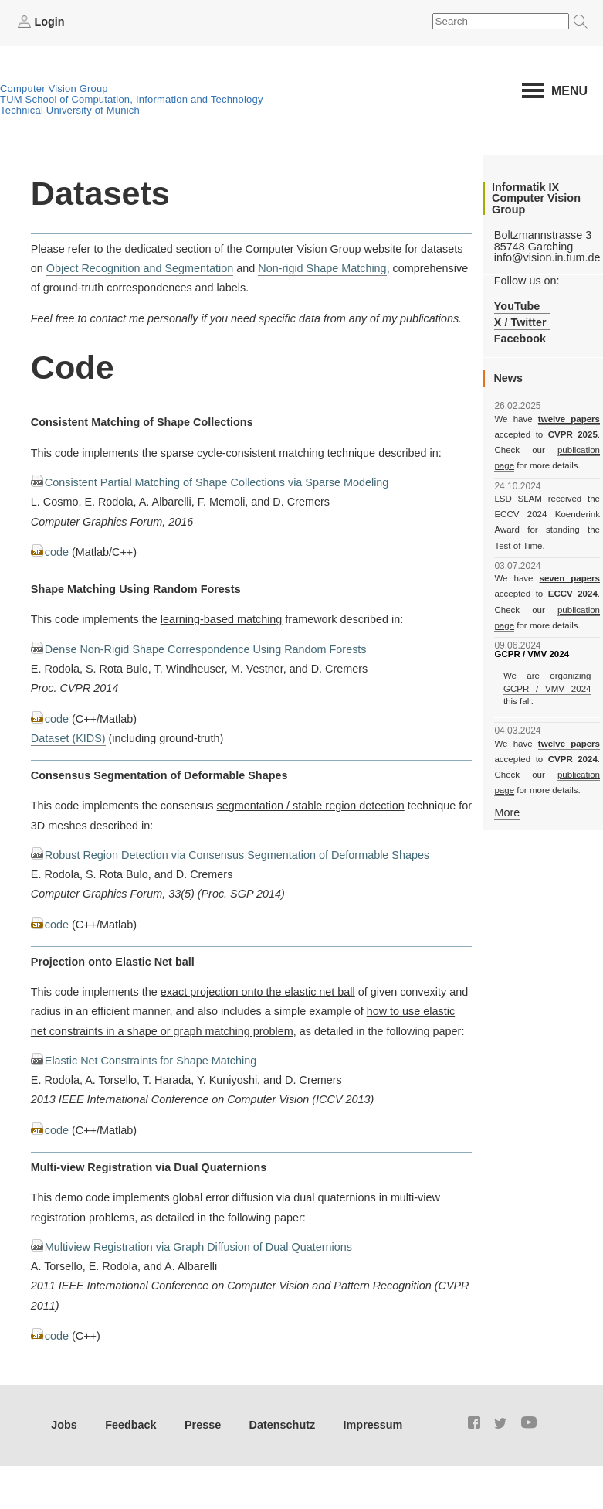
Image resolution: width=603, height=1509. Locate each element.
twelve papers (569, 419)
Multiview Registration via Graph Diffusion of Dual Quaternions (198, 1247)
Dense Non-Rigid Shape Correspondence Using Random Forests (206, 649)
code (57, 552)
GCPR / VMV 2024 (547, 688)
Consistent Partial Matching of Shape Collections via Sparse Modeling (217, 482)
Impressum (373, 1425)
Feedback (130, 1425)
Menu (569, 90)
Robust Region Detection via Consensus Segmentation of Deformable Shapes (237, 855)
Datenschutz (282, 1425)
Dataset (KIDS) (68, 738)
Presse (203, 1425)
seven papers (570, 578)
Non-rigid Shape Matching (322, 268)
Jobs (64, 1425)
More (507, 812)
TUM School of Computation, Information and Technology (131, 99)
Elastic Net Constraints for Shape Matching (150, 1060)
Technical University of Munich (70, 110)
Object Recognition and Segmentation (139, 268)
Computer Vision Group (54, 88)
